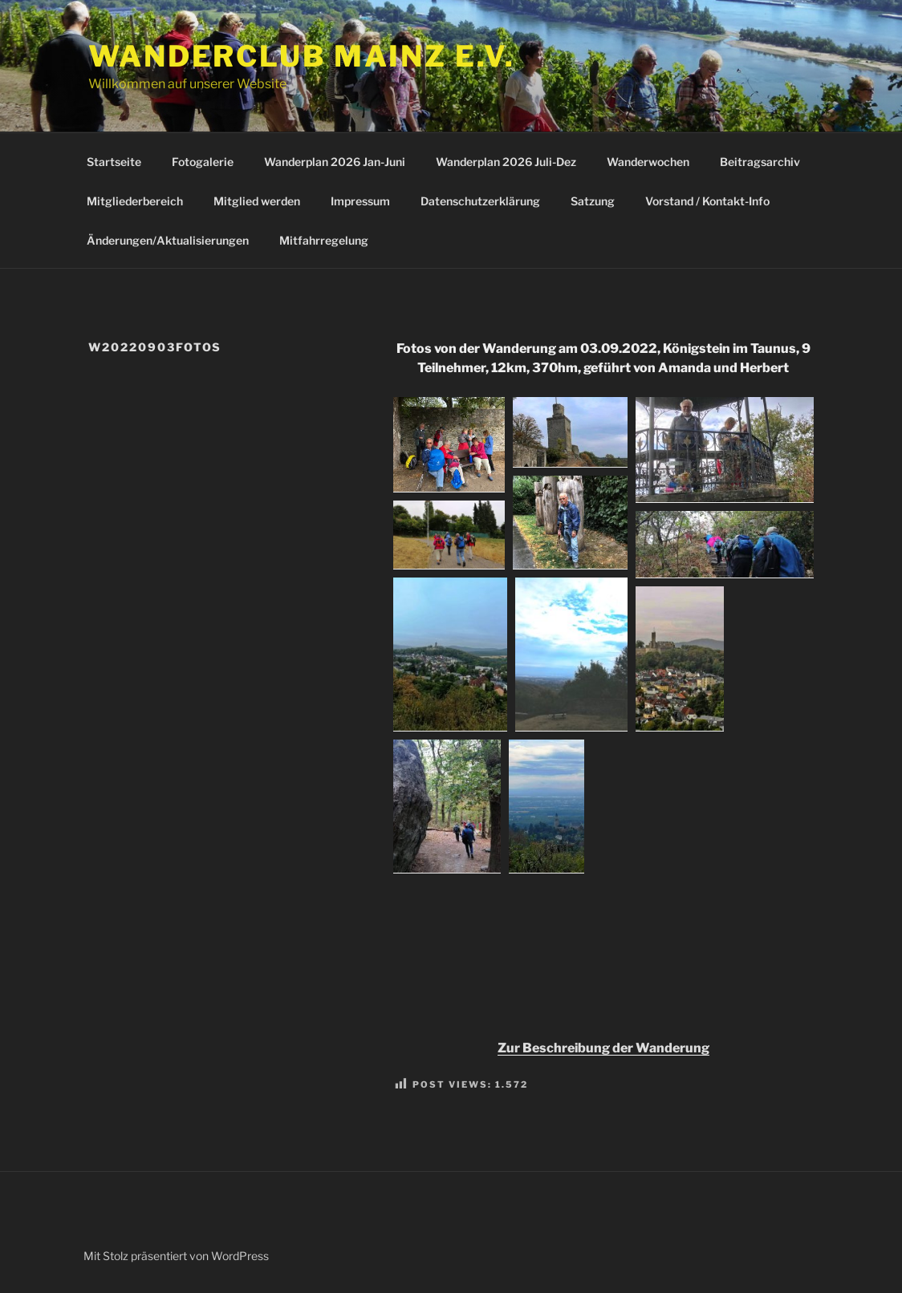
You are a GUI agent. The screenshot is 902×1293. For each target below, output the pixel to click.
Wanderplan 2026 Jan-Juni (334, 161)
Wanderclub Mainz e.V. (301, 56)
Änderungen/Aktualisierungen (168, 240)
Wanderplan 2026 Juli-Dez (506, 161)
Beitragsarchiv (760, 161)
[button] (449, 444)
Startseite (114, 161)
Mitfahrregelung (323, 240)
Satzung (593, 201)
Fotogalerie (203, 161)
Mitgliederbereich (135, 201)
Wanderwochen (648, 161)
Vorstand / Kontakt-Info (707, 201)
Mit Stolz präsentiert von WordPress (176, 1256)
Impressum (360, 201)
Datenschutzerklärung (480, 201)
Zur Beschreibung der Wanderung (603, 1048)
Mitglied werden (256, 201)
